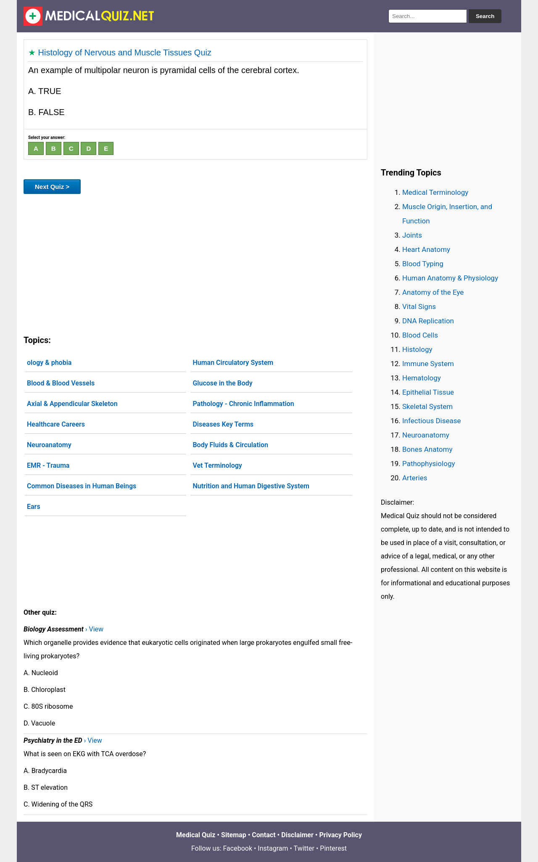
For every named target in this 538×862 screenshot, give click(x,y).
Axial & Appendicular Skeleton (72, 404)
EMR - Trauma (48, 465)
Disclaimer (297, 835)
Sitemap (233, 835)
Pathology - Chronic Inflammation (243, 404)
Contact (263, 835)
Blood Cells (420, 335)
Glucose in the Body (222, 383)
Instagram (273, 848)
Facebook (237, 848)
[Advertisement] (195, 263)
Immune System (428, 363)
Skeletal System (427, 406)
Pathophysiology (428, 463)
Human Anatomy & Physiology (450, 278)
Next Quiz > (52, 186)
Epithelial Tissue (428, 392)
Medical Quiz (195, 835)
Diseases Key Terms (223, 424)
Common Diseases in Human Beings (81, 486)
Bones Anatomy (427, 449)
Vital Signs (419, 306)
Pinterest (333, 848)
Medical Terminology (435, 192)
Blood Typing (422, 263)
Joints (412, 235)
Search (485, 16)
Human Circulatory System (233, 363)
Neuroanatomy (49, 445)
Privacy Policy (340, 835)
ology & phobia (49, 363)
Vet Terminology (217, 465)
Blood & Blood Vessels (61, 383)
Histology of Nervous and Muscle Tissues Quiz (124, 52)
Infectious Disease (431, 421)
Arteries (414, 478)
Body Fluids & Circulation (230, 445)
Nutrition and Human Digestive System (251, 486)
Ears (33, 507)
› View (94, 629)
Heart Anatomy (426, 249)
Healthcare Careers (56, 424)
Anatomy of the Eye (433, 292)
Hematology (421, 378)
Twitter (304, 848)
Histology (417, 349)
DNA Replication (428, 321)
